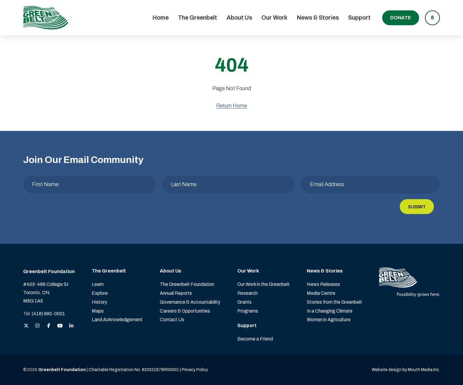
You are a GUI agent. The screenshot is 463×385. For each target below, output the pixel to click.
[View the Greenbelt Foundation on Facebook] (49, 326)
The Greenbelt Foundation (187, 284)
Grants (244, 302)
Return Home (231, 106)
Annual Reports (176, 293)
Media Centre (321, 293)
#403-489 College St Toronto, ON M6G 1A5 (46, 292)
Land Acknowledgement (117, 319)
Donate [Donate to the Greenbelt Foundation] (400, 17)
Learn (98, 284)
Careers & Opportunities (185, 310)
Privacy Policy (195, 369)
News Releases (323, 284)
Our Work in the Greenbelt (263, 284)
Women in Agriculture (328, 319)
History (99, 302)
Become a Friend (255, 338)
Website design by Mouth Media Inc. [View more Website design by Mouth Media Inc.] (406, 369)
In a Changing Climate (330, 310)
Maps (98, 310)
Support (359, 17)
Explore (100, 293)
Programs (247, 310)
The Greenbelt (197, 17)
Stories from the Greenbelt (334, 302)
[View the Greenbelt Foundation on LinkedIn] (71, 326)
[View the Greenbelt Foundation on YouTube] (60, 326)
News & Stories (318, 17)
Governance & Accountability (190, 302)
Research (247, 293)
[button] (432, 17)
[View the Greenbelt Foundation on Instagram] (37, 326)
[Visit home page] (45, 17)
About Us (239, 17)
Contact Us (172, 319)
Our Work (274, 17)
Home (160, 17)
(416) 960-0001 (48, 313)
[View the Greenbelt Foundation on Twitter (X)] (26, 326)
